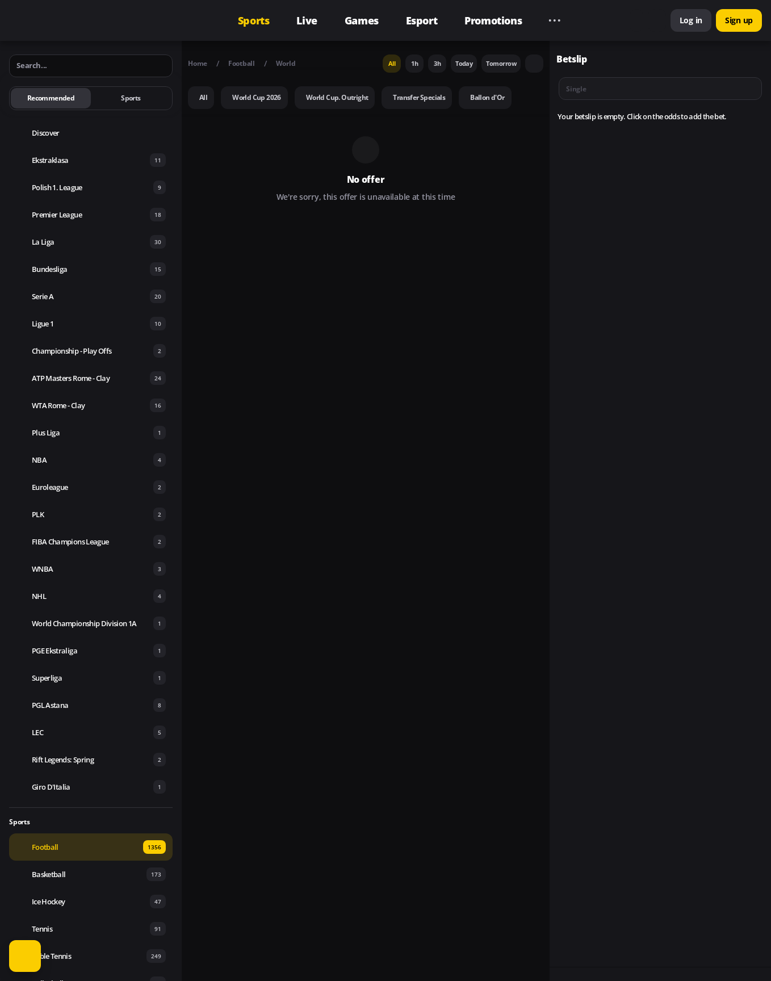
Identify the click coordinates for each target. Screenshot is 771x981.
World (286, 63)
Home (197, 63)
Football (241, 63)
